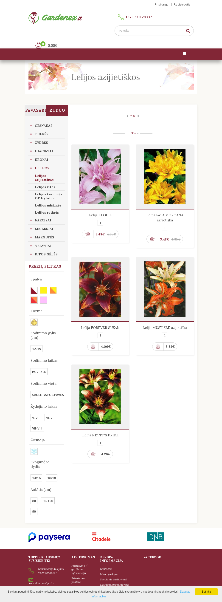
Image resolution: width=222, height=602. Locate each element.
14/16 (36, 471)
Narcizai (43, 214)
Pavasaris (36, 103)
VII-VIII (37, 421)
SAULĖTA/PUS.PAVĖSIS (49, 388)
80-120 (47, 494)
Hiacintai (44, 144)
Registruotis (182, 4)
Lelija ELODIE (100, 208)
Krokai (41, 153)
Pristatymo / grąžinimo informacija (79, 562)
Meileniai (44, 222)
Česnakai (43, 119)
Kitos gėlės (46, 248)
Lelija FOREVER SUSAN (100, 321)
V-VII (35, 411)
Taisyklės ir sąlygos (78, 582)
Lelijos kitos (45, 180)
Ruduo (57, 103)
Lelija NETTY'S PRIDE (100, 428)
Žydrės (41, 136)
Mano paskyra (109, 567)
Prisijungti (161, 4)
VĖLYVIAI (43, 239)
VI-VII (50, 411)
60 (34, 494)
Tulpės (41, 127)
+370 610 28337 (135, 18)
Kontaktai (106, 562)
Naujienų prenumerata (114, 578)
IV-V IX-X (39, 365)
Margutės (44, 231)
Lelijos (42, 161)
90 (34, 505)
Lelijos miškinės (48, 199)
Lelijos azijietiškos (44, 171)
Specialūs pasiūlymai (113, 572)
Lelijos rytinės (47, 206)
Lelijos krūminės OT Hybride (48, 189)
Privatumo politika (77, 573)
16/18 (51, 471)
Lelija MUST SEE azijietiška (165, 321)
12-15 (36, 342)
